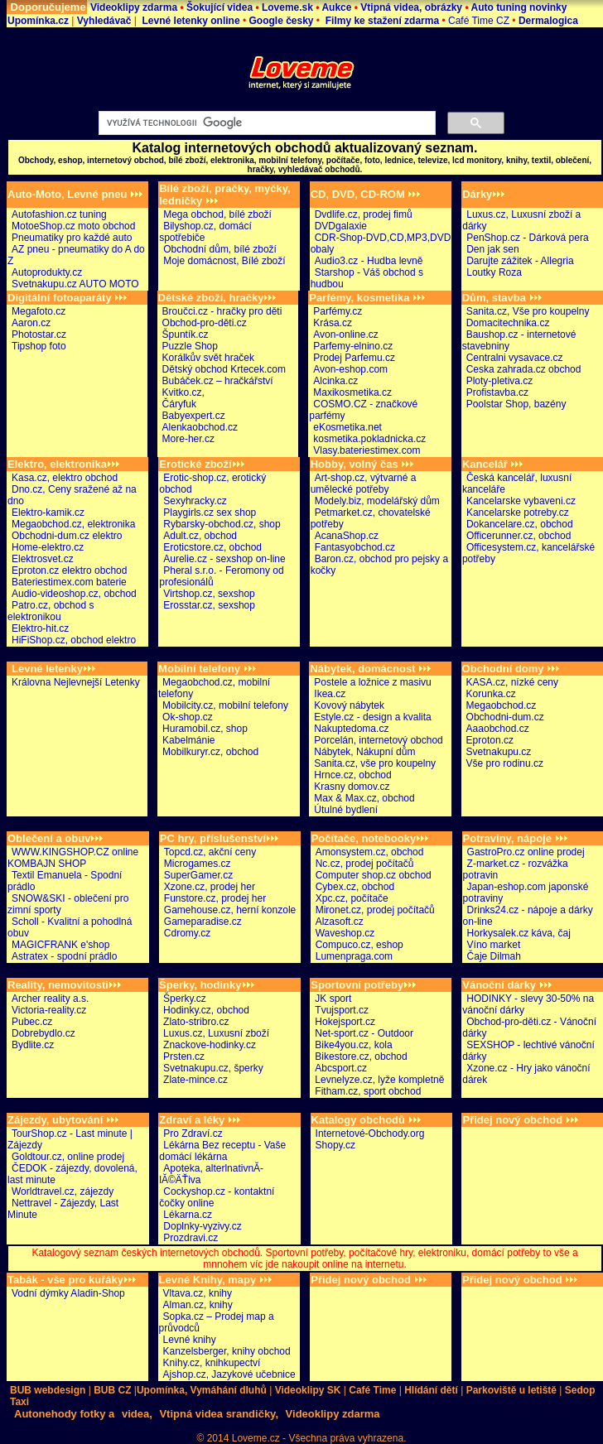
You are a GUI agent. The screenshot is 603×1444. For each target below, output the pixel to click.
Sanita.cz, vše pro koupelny (375, 763)
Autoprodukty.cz (47, 272)
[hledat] (265, 123)
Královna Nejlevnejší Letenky (76, 682)
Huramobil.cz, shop (205, 728)
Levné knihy (189, 1339)
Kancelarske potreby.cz (517, 512)
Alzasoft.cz (340, 921)
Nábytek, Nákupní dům (364, 752)
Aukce (336, 7)
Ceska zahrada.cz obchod (523, 369)
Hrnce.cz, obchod (352, 775)
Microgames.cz (197, 863)
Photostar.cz (39, 334)
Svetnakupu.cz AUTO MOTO (75, 284)
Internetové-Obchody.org (370, 1133)
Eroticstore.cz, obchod (212, 547)
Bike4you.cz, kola (353, 1045)
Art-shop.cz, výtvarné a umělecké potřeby (364, 483)
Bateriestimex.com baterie (69, 582)
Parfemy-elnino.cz (353, 346)
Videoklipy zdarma (135, 7)
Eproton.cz (490, 740)
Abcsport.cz (341, 1068)
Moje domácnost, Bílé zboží (224, 261)
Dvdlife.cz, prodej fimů (363, 214)
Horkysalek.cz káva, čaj (519, 933)
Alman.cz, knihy (198, 1305)
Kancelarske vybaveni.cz (521, 501)
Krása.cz (332, 323)
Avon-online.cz (346, 334)
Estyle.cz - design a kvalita (372, 717)
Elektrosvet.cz (43, 559)
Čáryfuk (179, 404)
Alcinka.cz (335, 381)
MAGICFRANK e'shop (60, 945)
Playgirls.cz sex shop (209, 512)
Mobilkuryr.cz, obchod (210, 752)
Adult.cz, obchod (200, 536)
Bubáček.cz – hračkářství (217, 381)
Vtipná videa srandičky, (218, 1414)
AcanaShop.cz (347, 536)
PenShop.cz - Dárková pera (527, 237)
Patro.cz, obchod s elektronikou (50, 611)
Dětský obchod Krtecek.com (224, 369)
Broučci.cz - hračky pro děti (222, 311)
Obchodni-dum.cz (505, 717)
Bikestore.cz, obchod (361, 1056)
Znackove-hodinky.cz (209, 1045)
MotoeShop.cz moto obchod (73, 226)
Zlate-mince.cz (195, 1079)
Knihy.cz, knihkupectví (212, 1363)
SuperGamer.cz (198, 875)
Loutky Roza (494, 272)
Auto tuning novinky (518, 7)
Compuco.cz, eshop (359, 945)
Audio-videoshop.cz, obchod (74, 593)
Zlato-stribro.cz (196, 1022)
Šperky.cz (184, 998)
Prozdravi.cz (190, 1238)
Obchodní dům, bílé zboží (220, 249)
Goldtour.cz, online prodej (68, 1156)
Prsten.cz (184, 1056)
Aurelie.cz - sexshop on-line (224, 559)
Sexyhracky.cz (194, 501)
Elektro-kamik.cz (48, 512)
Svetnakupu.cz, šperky (213, 1068)
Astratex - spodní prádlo (64, 956)
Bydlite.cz (33, 1045)
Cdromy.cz (187, 933)
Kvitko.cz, (183, 392)
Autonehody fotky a (64, 1414)
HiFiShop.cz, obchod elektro (74, 640)
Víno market (494, 945)
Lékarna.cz (187, 1214)
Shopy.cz (335, 1145)
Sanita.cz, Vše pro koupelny (528, 311)
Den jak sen (492, 249)
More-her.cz (188, 439)
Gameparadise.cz (203, 921)
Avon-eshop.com (350, 369)
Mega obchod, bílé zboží (217, 214)
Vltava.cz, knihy (197, 1293)
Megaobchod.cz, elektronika (73, 524)
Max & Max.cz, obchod (364, 798)
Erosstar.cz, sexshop (209, 605)
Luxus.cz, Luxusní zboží (216, 1033)
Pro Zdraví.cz (192, 1133)
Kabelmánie (188, 740)
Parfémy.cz (337, 311)
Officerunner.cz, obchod (519, 536)
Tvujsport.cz (342, 1010)
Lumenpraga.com (354, 956)
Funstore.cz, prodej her (215, 898)
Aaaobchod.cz (497, 728)
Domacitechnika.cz (508, 323)
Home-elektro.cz (48, 547)
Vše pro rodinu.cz (504, 763)
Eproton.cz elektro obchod (69, 570)
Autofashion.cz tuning (59, 214)
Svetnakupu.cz (499, 752)
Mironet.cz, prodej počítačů (375, 910)
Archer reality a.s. (50, 998)
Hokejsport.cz (345, 1022)
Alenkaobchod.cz (200, 427)
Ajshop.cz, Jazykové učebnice (229, 1374)
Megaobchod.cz (501, 705)
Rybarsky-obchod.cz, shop (221, 524)
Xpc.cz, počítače (352, 898)
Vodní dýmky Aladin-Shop (68, 1293)
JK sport (333, 998)
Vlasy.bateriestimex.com (366, 450)
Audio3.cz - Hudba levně (369, 261)
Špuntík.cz (185, 334)
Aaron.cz (31, 323)
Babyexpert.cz (193, 415)
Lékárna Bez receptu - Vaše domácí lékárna (222, 1150)
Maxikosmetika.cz (352, 392)
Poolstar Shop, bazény (516, 404)
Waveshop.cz (345, 933)
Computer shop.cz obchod (374, 875)
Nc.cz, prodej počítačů (365, 863)
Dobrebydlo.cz (43, 1033)
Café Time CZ (477, 20)
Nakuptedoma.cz (351, 728)
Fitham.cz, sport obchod (368, 1091)
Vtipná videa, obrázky (412, 7)
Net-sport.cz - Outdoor (364, 1033)
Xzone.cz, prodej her (209, 887)
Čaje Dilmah (494, 956)
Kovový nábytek (349, 705)
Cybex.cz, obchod (355, 887)
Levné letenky (54, 668)
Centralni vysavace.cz (514, 357)
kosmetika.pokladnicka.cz (369, 439)
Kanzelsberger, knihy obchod (227, 1351)
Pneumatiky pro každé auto (72, 237)
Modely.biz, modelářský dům (377, 501)
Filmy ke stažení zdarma (380, 20)
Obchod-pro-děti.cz (204, 323)
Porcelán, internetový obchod (378, 740)
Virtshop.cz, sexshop (209, 593)
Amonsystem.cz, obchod (370, 852)
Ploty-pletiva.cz (499, 381)
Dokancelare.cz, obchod (519, 524)
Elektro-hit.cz (40, 628)
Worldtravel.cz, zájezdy (62, 1191)
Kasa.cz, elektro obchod (65, 478)
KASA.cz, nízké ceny (512, 682)
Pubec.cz (32, 1022)
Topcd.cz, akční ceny (210, 852)
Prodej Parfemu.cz (354, 357)
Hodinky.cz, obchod (206, 1010)
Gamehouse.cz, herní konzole (230, 910)
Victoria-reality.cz (49, 1010)
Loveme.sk (287, 7)
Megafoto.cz (38, 311)
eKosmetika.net (347, 427)
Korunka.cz (491, 694)
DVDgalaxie (341, 226)
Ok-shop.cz (187, 717)
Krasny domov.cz (351, 786)
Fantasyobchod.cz (355, 547)
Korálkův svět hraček (208, 357)
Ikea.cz (329, 694)
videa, (137, 1414)
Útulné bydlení (346, 810)
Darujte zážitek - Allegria (519, 261)
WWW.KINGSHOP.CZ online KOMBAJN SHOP (72, 857)
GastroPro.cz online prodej (526, 852)
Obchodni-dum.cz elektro (67, 536)
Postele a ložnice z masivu (372, 682)
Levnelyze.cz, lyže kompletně (379, 1079)
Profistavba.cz (497, 392)
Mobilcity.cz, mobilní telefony (225, 705)
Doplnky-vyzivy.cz (202, 1226)
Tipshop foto (39, 346)
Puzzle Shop (190, 346)
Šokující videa (220, 7)
